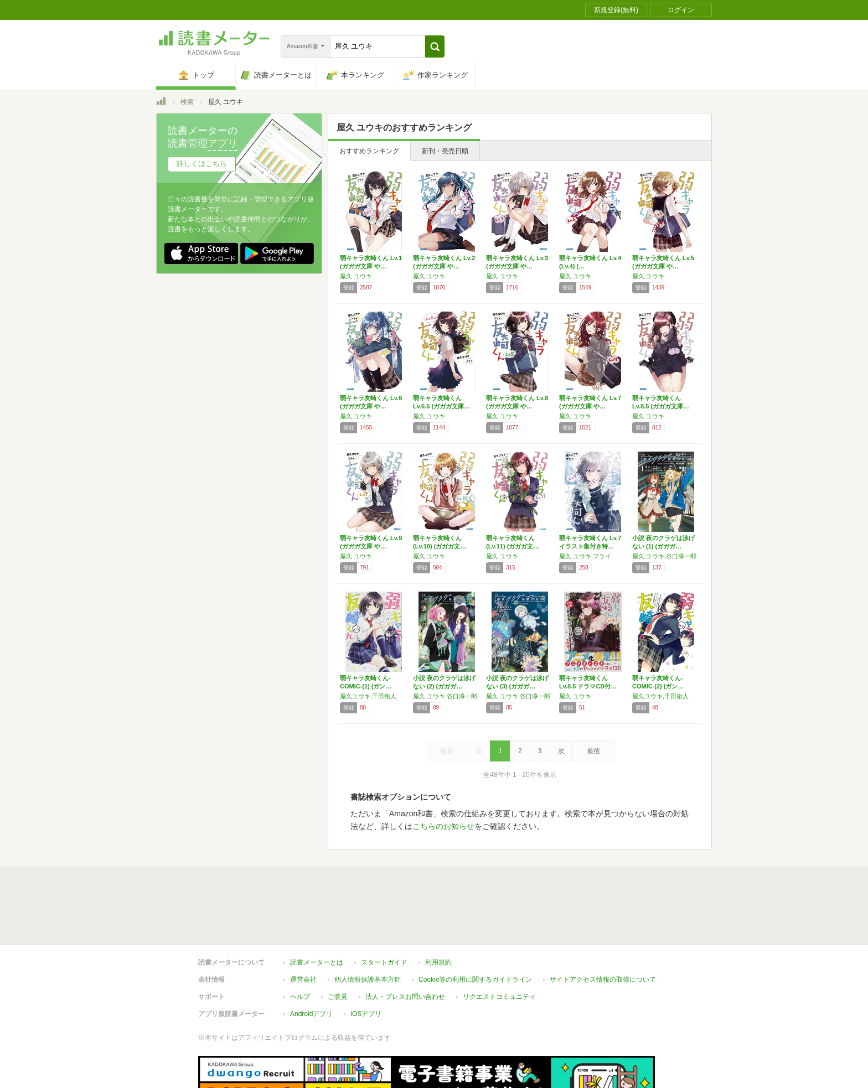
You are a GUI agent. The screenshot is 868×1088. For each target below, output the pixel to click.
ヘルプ (300, 996)
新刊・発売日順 (445, 151)
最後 (593, 751)
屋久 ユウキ (356, 276)
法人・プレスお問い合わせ (405, 996)
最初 (446, 751)
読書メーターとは (316, 962)
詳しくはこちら (202, 163)
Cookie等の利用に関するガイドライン (475, 979)
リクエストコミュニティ (499, 996)
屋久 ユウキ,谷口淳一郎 (664, 556)
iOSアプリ (365, 1014)
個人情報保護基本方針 (367, 979)
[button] (435, 46)
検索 (187, 102)
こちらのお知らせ (443, 826)
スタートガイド (384, 962)
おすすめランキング (369, 151)
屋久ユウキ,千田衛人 (368, 696)
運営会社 (303, 979)
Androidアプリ (311, 1014)
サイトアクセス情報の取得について (603, 979)
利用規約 (438, 962)
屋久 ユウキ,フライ (585, 556)
